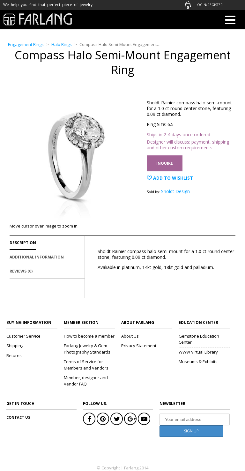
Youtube (144, 419)
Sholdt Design (175, 191)
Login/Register (209, 5)
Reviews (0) (21, 271)
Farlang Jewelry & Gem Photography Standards (87, 349)
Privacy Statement (138, 345)
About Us (130, 336)
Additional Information (37, 257)
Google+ (130, 419)
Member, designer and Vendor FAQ (86, 381)
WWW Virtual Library (198, 352)
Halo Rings (61, 44)
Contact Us (18, 417)
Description (23, 242)
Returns (14, 355)
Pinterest (103, 419)
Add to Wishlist (172, 178)
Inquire (164, 163)
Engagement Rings (26, 44)
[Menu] (230, 21)
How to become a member (89, 336)
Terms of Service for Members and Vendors (86, 365)
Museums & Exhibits (198, 361)
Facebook (89, 419)
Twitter (116, 419)
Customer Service (23, 336)
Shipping (14, 345)
